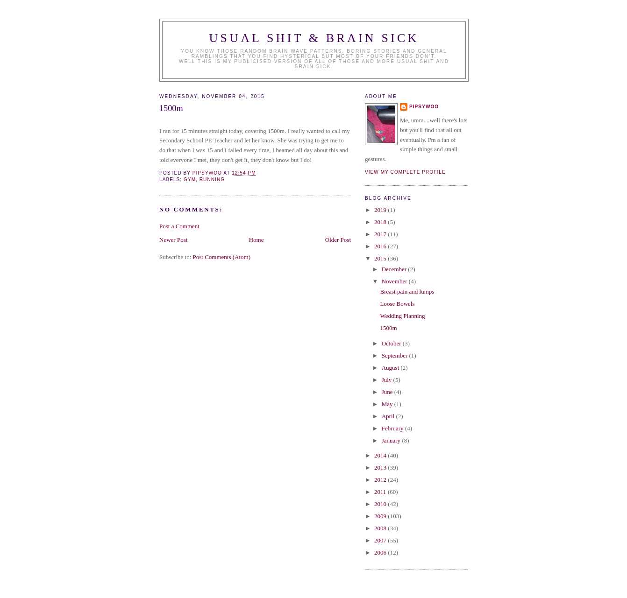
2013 (381, 467)
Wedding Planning (402, 315)
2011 (381, 491)
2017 (381, 234)
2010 (381, 503)
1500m (388, 327)
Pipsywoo (424, 106)
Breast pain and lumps (407, 291)
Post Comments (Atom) (222, 256)
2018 (381, 221)
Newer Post (173, 239)
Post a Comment (179, 226)
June (388, 391)
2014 (381, 455)
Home (256, 239)
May (388, 404)
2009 (381, 516)
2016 (381, 246)
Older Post (338, 239)
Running (212, 179)
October (392, 343)
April (389, 416)
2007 (381, 540)
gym (190, 179)
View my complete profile (405, 172)
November (395, 281)
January (392, 440)
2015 (381, 258)
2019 (381, 209)
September (395, 355)
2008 (381, 528)
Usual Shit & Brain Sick (314, 38)
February (393, 428)
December (395, 269)
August (391, 367)
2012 (381, 479)
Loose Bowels (397, 303)
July (387, 379)
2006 (381, 552)
